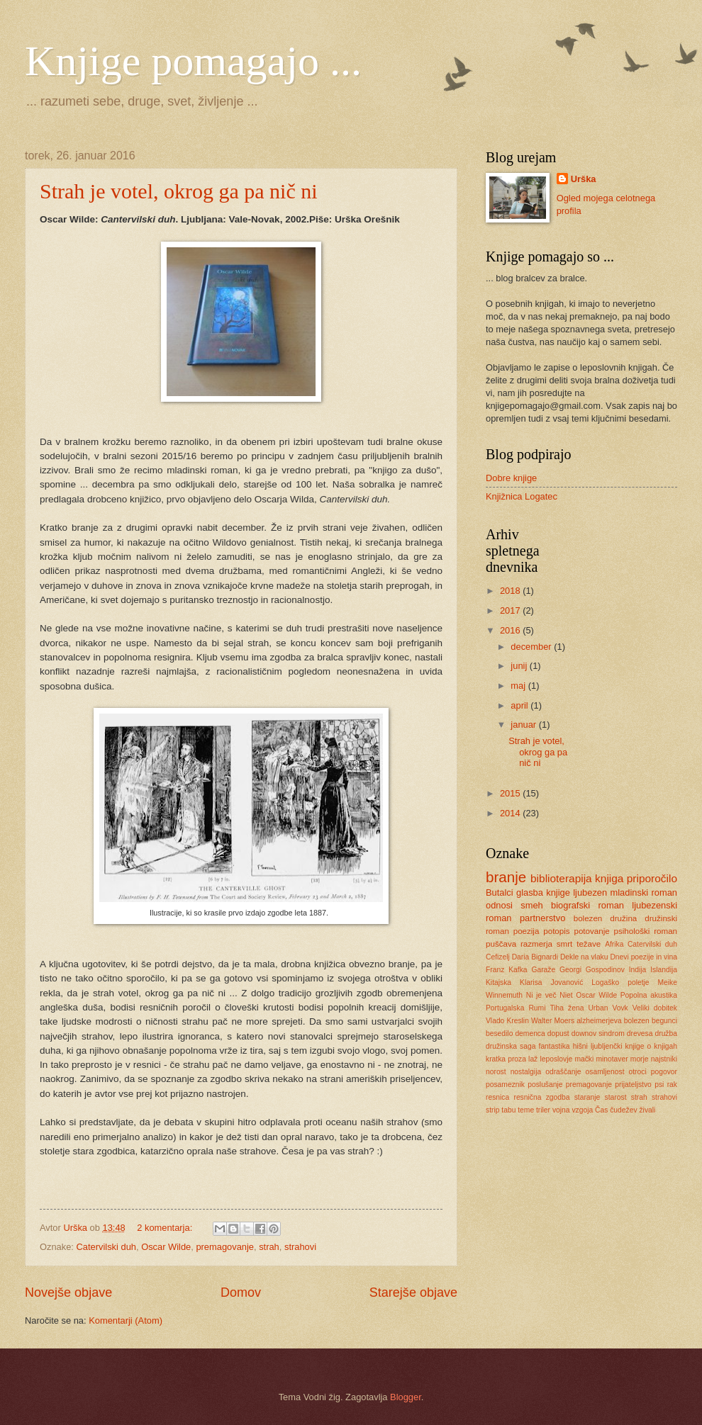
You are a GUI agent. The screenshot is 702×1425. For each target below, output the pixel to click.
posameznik (505, 1084)
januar (524, 724)
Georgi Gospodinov (592, 970)
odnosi (499, 905)
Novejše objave (68, 1292)
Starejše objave (413, 1292)
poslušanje (545, 1084)
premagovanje (225, 1246)
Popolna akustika (648, 995)
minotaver (612, 1059)
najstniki (664, 1059)
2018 (511, 590)
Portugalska (505, 1008)
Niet (565, 995)
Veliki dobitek (655, 1008)
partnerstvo (542, 918)
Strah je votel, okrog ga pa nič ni (179, 191)
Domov (241, 1292)
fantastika (554, 1046)
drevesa (640, 1033)
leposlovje (556, 1059)
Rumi (536, 1008)
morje (639, 1059)
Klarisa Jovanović (551, 982)
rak (672, 1084)
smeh (531, 905)
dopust (558, 1033)
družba (665, 1033)
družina (623, 918)
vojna (561, 1110)
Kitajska (498, 982)
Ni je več (541, 995)
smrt (565, 944)
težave (588, 944)
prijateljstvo (633, 1084)
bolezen (588, 918)
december (532, 646)
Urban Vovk (608, 1008)
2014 (511, 813)
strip (492, 1110)
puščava (501, 944)
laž (532, 1059)
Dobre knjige (511, 478)
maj (519, 685)
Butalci (499, 892)
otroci (638, 1072)
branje (506, 877)
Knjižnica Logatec (521, 496)
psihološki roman (646, 931)
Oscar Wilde (166, 1246)
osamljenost (605, 1072)
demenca (530, 1033)
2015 (511, 793)
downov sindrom (598, 1033)
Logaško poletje (620, 982)
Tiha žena (567, 1008)
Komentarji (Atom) (125, 1320)
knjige (558, 892)
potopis (556, 931)
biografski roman (587, 905)
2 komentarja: (166, 1227)
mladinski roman (644, 892)
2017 (511, 610)
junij (520, 665)
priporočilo (652, 878)
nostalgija (526, 1072)
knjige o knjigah (651, 1046)
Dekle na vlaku (584, 957)
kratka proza (506, 1059)
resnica (497, 1097)
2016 (511, 630)
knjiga (609, 878)
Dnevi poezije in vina (643, 957)
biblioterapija (561, 878)
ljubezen (590, 892)
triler (543, 1110)
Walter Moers (552, 1021)
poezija (526, 931)
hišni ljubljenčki (598, 1046)
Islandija (663, 970)
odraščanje (563, 1072)
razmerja (536, 944)
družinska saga (510, 1046)
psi (659, 1084)
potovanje (591, 931)
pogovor (664, 1072)
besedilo (499, 1033)
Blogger (405, 1397)
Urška (583, 179)
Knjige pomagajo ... (193, 61)
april (520, 705)
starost (616, 1097)
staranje (587, 1097)
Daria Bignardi (535, 957)
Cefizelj (498, 957)
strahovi (300, 1246)
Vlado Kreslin (507, 1021)
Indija (638, 970)
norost (496, 1072)
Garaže (543, 970)
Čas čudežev (616, 1110)
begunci (664, 1021)
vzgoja (582, 1110)
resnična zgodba (541, 1097)
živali (647, 1110)
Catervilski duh (106, 1246)
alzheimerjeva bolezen (613, 1021)
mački (584, 1059)
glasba (529, 892)
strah (269, 1246)
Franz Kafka (507, 970)
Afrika (614, 944)
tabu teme (517, 1110)
